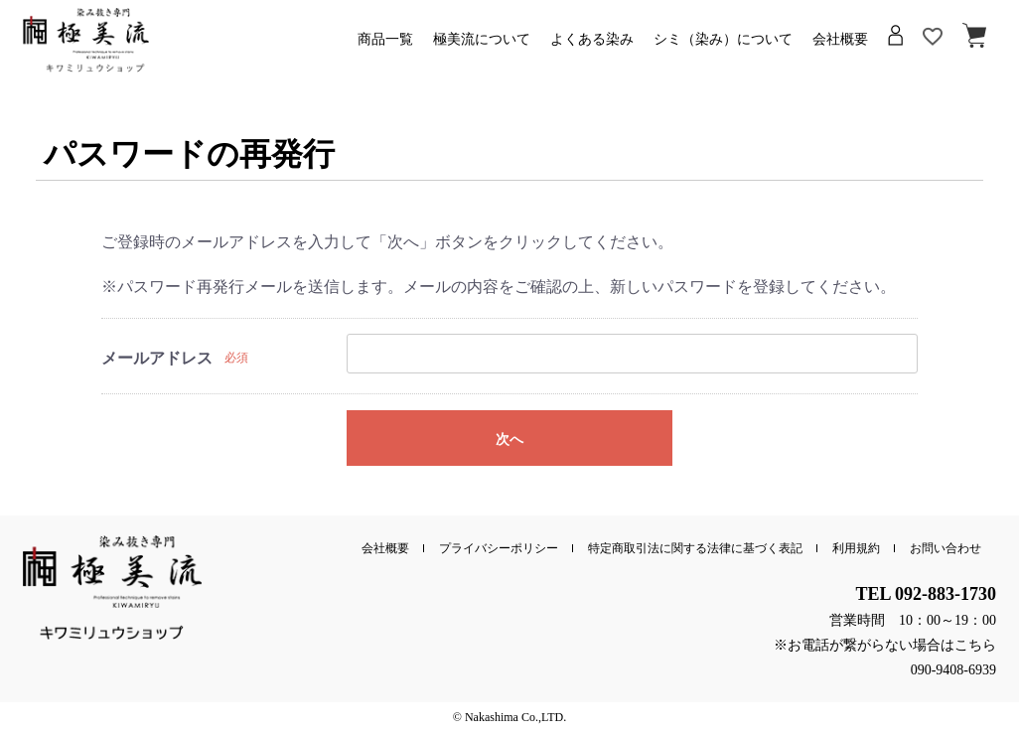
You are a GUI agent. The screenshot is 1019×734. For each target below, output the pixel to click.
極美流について (481, 43)
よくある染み (592, 43)
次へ (509, 439)
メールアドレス (157, 358)
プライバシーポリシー (498, 548)
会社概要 (840, 43)
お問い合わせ (945, 548)
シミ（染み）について (723, 43)
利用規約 (856, 548)
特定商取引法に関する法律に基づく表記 (695, 548)
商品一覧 (385, 43)
